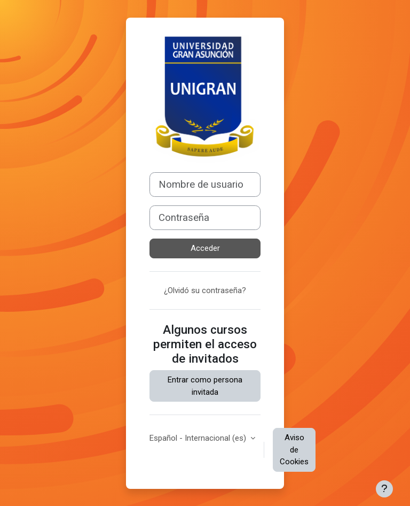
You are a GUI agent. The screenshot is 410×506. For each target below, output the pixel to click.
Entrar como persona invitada (205, 386)
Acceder (205, 248)
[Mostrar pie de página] (384, 488)
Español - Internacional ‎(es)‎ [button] (198, 438)
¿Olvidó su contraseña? (205, 290)
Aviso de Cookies (294, 449)
